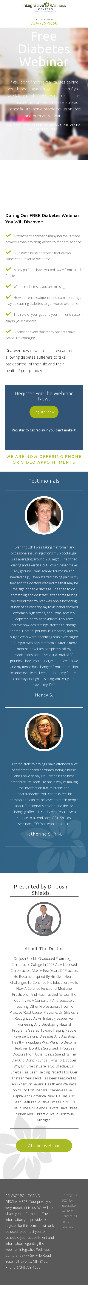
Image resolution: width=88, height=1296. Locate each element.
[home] (44, 8)
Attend (44, 1146)
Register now (44, 412)
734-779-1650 (44, 23)
